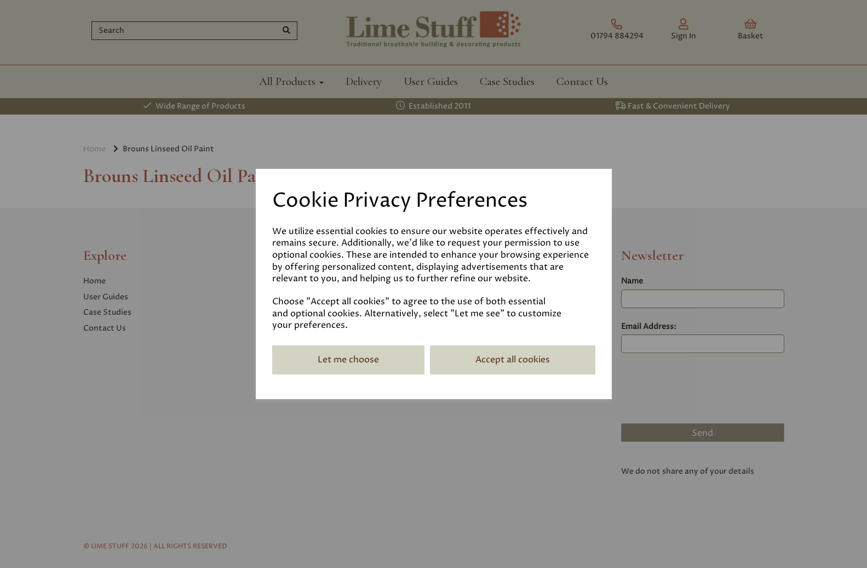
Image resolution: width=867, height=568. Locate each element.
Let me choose (348, 360)
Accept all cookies (512, 360)
